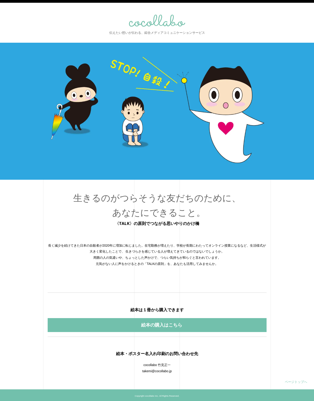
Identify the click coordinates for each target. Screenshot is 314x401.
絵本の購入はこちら (161, 324)
